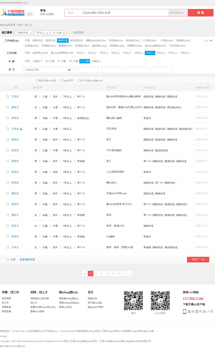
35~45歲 (84, 61)
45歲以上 (96, 61)
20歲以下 (38, 61)
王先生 (15, 96)
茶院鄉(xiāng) (117, 45)
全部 (13, 259)
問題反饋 (6, 311)
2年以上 (92, 53)
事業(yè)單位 (65, 307)
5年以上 (127, 53)
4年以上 (115, 53)
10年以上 (185, 53)
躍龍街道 (38, 40)
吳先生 (15, 150)
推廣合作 (92, 298)
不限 (27, 40)
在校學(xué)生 (40, 53)
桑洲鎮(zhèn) (65, 45)
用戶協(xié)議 (95, 302)
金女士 (15, 225)
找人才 (33, 302)
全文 (71, 12)
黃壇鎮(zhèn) (82, 45)
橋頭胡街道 (76, 40)
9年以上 (172, 53)
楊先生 (15, 193)
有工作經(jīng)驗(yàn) (91, 80)
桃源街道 (51, 40)
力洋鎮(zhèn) (150, 40)
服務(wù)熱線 (37, 311)
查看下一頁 (198, 259)
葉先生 (15, 204)
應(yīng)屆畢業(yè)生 (62, 53)
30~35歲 (73, 61)
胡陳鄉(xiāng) (134, 45)
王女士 (15, 247)
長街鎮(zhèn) (133, 40)
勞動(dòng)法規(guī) (69, 302)
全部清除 (78, 32)
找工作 (5, 302)
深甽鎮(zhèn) (183, 40)
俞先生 (15, 172)
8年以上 (161, 53)
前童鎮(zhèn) (49, 45)
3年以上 (104, 53)
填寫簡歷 (6, 298)
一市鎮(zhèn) (166, 40)
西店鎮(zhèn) (116, 40)
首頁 (20, 25)
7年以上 (150, 53)
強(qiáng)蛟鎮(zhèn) (155, 45)
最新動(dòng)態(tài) (68, 298)
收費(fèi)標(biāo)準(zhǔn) (43, 307)
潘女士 (15, 215)
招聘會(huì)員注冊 (39, 298)
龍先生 (15, 182)
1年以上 (80, 53)
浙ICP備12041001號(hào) (12, 346)
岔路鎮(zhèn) (32, 45)
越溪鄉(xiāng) (99, 45)
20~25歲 (50, 61)
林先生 (15, 236)
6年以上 (139, 53)
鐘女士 (15, 107)
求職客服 (6, 307)
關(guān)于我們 (95, 307)
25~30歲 (61, 61)
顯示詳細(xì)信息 (47, 80)
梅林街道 (63, 40)
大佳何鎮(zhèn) (177, 45)
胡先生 (15, 139)
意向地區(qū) (177, 12)
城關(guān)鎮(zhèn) (96, 40)
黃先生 (15, 118)
